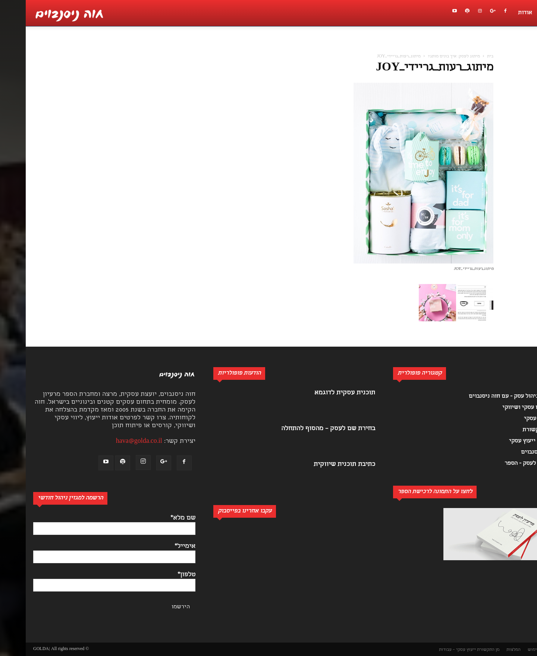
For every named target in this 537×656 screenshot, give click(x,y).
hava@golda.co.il (113, 441)
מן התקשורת (462, 650)
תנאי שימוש (513, 650)
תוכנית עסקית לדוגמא (319, 393)
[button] (527, 47)
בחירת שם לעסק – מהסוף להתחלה (302, 428)
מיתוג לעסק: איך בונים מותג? (428, 56)
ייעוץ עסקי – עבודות (431, 650)
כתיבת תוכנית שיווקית (318, 464)
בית (464, 56)
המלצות (488, 650)
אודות (499, 13)
